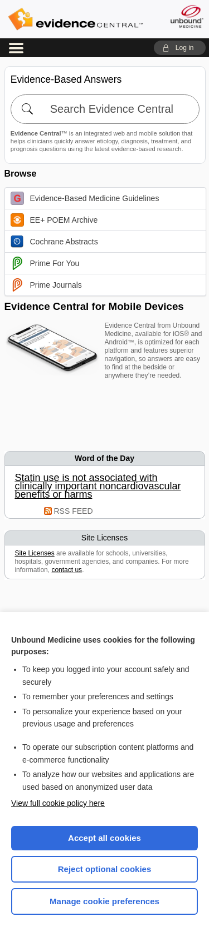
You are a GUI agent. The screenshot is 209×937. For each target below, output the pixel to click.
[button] (180, 48)
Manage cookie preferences (104, 901)
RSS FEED (73, 511)
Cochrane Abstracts (54, 241)
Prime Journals (46, 285)
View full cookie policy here (58, 803)
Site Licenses (34, 553)
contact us (66, 570)
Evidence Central (75, 19)
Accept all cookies (104, 838)
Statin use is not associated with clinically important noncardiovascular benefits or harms (97, 486)
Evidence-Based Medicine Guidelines (85, 198)
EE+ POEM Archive (54, 220)
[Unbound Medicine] (186, 16)
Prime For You (45, 263)
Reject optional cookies (105, 869)
